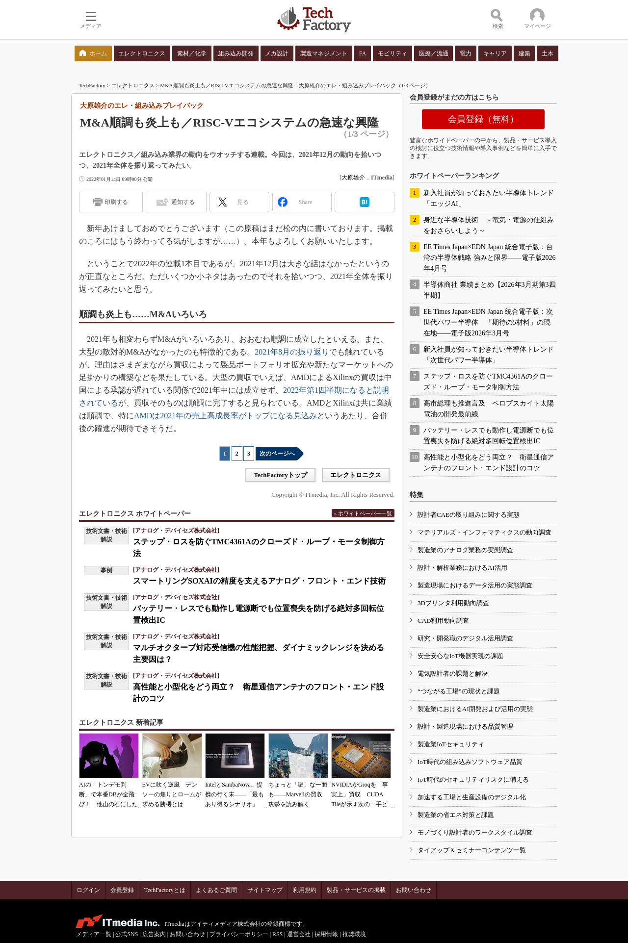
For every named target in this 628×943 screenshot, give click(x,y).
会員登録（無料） (483, 119)
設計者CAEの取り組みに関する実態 (469, 514)
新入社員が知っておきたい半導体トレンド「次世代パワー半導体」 (488, 355)
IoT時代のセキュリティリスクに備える (473, 779)
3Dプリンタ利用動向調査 (453, 603)
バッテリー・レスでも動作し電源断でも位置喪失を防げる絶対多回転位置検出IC (488, 436)
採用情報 (326, 934)
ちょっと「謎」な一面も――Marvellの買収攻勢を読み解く (297, 794)
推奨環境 (354, 934)
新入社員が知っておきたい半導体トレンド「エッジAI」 (488, 198)
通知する (183, 202)
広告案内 (154, 934)
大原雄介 (353, 177)
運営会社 (299, 934)
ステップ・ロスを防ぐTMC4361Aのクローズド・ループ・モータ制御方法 (488, 382)
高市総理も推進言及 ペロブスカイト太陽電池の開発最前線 (488, 409)
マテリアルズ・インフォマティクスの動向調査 (484, 532)
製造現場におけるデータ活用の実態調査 (475, 585)
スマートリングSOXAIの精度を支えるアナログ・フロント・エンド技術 (259, 581)
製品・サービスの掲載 (356, 890)
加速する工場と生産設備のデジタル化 (472, 797)
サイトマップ (265, 890)
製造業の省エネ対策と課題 (456, 814)
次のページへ (277, 453)
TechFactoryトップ (280, 475)
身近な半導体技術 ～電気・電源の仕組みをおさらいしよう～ (488, 225)
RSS (277, 934)
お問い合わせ (413, 890)
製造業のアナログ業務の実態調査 (465, 550)
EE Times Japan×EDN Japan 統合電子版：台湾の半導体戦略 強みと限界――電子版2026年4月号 (489, 257)
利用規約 (304, 890)
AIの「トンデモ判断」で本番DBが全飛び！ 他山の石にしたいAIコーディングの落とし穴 (108, 804)
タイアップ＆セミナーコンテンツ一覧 (472, 850)
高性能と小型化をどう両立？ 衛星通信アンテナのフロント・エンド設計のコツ (488, 463)
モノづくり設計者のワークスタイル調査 (475, 832)
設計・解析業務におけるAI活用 (462, 567)
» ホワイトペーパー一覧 (363, 513)
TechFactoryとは (164, 890)
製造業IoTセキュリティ (451, 744)
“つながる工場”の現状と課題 (459, 691)
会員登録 (122, 890)
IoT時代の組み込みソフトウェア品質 (470, 761)
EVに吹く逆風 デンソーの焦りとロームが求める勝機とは (171, 794)
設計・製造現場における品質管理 (465, 726)
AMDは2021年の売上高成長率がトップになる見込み (225, 415)
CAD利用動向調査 (443, 620)
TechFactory (91, 85)
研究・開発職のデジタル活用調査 (465, 638)
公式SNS (126, 934)
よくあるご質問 (216, 890)
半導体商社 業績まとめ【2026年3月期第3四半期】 (489, 290)
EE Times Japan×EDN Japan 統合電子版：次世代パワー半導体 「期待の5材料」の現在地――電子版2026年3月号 (488, 322)
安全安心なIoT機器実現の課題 (460, 656)
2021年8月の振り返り (292, 352)
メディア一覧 (93, 934)
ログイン (88, 890)
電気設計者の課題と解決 (453, 673)
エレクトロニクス (133, 85)
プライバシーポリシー (238, 934)
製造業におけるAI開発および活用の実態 (475, 709)
